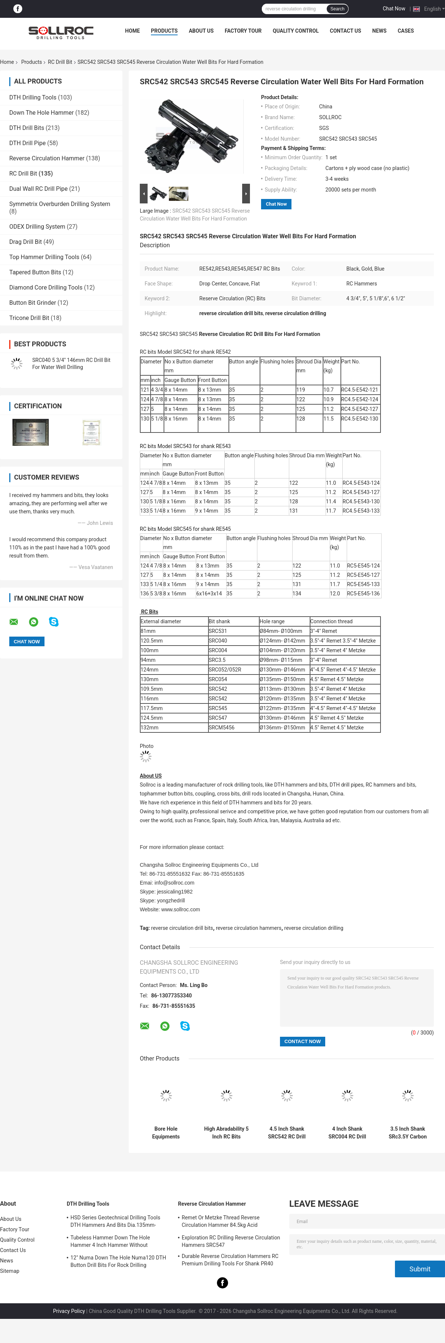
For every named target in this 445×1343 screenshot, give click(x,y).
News (379, 31)
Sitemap (9, 1271)
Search (337, 9)
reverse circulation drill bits (182, 928)
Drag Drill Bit (25, 241)
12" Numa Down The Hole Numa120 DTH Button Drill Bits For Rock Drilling (118, 1261)
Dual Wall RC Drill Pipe (38, 188)
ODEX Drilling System (37, 226)
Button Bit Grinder (32, 302)
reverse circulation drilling (313, 928)
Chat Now (394, 9)
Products (164, 31)
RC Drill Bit (60, 62)
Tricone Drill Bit (29, 317)
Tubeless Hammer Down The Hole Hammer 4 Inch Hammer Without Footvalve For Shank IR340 (110, 1242)
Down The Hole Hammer (41, 112)
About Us (201, 31)
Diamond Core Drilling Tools (45, 287)
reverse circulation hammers (248, 928)
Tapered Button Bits (35, 272)
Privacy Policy (69, 1311)
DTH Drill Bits (26, 127)
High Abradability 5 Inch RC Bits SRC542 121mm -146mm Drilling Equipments (226, 1133)
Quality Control (296, 31)
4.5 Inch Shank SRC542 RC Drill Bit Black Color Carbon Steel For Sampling (286, 1133)
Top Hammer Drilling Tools (44, 257)
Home (132, 31)
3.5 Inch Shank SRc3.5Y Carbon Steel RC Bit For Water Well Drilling (407, 1133)
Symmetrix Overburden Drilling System (59, 204)
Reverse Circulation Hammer (47, 158)
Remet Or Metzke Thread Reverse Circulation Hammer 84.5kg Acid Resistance (221, 1222)
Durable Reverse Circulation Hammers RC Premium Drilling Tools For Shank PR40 (230, 1260)
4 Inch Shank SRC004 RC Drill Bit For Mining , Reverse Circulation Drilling (347, 1133)
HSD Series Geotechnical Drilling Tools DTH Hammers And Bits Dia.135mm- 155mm (115, 1222)
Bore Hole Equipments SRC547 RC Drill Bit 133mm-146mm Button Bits (166, 1133)
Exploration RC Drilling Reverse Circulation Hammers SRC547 (231, 1241)
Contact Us (345, 31)
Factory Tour (243, 31)
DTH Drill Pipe (27, 143)
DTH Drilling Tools (32, 97)
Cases (406, 31)
